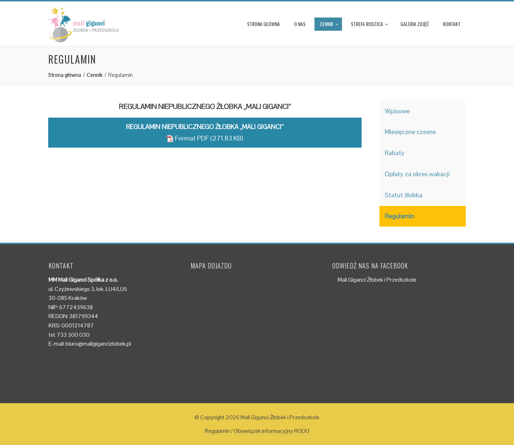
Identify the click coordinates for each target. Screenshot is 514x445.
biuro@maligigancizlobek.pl (98, 343)
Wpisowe (397, 111)
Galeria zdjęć (414, 24)
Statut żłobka (403, 195)
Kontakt (451, 24)
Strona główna (263, 24)
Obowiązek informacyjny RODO (271, 431)
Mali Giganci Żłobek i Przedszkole (377, 279)
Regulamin (399, 216)
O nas (300, 24)
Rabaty (394, 153)
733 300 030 (73, 334)
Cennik (329, 24)
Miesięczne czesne (410, 132)
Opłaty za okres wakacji (417, 174)
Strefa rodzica (369, 24)
